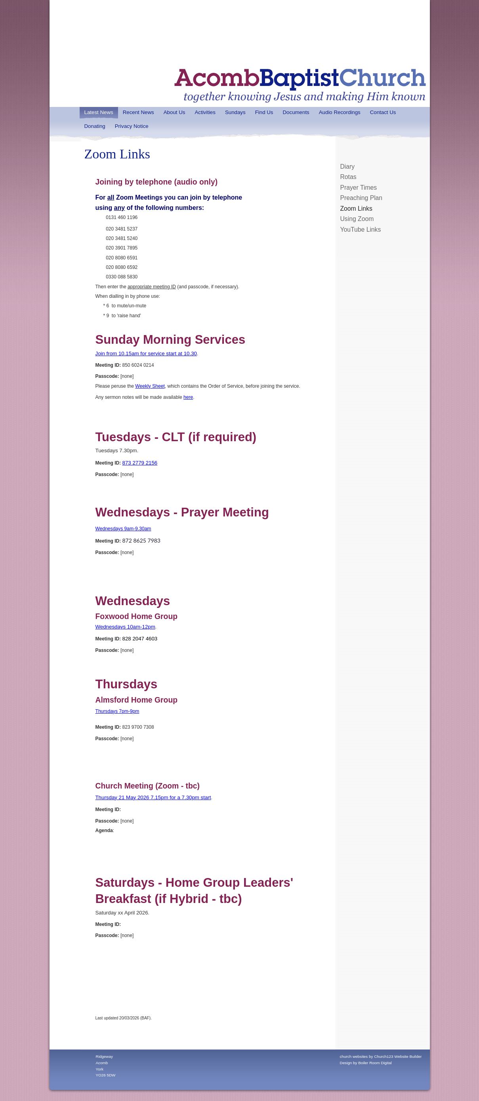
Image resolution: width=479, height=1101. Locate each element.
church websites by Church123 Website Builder (381, 1056)
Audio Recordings (340, 112)
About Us (174, 112)
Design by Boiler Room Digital (366, 1063)
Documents (295, 112)
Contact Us (383, 112)
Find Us (264, 112)
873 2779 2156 (140, 463)
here (188, 397)
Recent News (138, 112)
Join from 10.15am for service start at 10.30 (146, 353)
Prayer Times (358, 187)
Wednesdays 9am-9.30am (123, 528)
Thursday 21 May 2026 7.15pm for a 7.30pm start (153, 797)
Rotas (348, 176)
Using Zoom (357, 218)
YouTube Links (360, 229)
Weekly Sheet (149, 386)
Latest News (98, 112)
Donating (94, 126)
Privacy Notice (132, 126)
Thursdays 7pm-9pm (117, 711)
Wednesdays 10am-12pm (125, 627)
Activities (205, 112)
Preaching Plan (361, 197)
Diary (347, 166)
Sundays (235, 112)
